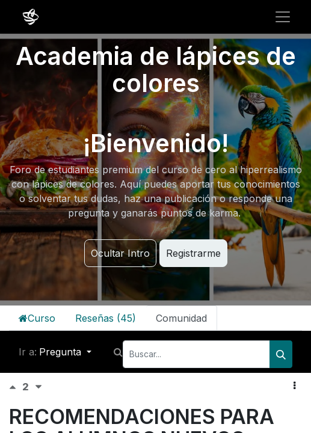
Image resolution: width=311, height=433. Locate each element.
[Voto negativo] (38, 387)
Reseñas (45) (105, 318)
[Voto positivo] (15, 387)
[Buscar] (280, 354)
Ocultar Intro (120, 253)
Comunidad (181, 318)
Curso (37, 318)
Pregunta (61, 352)
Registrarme (193, 253)
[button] (294, 385)
